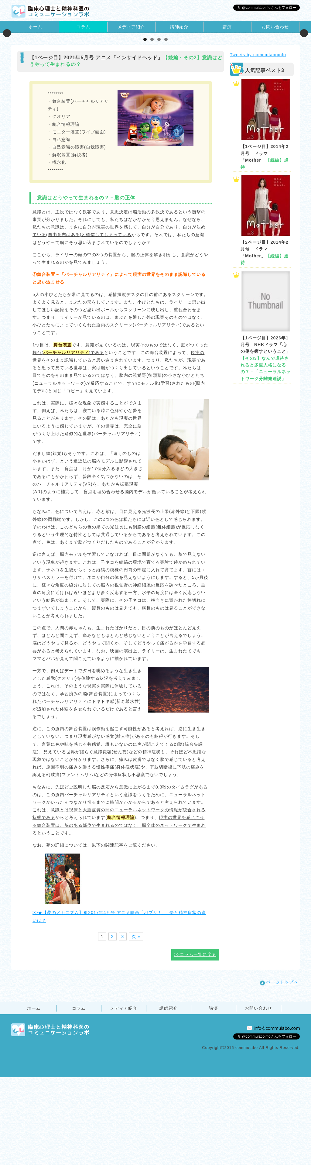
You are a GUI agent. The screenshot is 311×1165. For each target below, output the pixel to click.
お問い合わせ (275, 26)
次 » (136, 1024)
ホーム (35, 26)
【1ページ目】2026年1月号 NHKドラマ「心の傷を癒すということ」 (266, 446)
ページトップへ (279, 1069)
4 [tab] (166, 127)
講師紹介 (179, 26)
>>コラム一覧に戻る (195, 1042)
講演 (227, 26)
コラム (83, 26)
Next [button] (304, 77)
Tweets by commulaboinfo (258, 142)
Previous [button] (7, 77)
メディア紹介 (131, 26)
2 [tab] (152, 127)
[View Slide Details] (77, 77)
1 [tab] (145, 127)
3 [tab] (159, 127)
